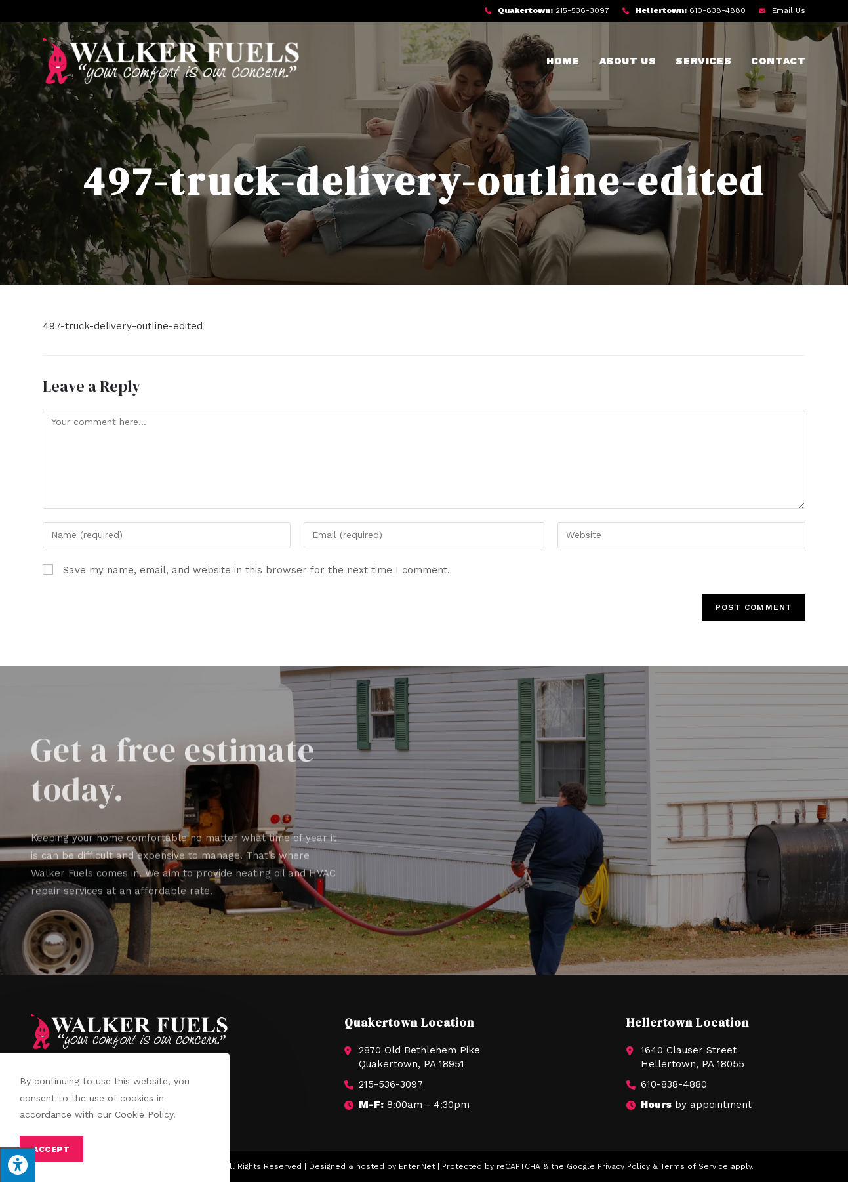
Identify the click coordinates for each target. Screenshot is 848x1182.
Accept (51, 1149)
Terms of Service (694, 1166)
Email (788, 10)
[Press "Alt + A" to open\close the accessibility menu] (17, 1164)
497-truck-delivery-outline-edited (123, 326)
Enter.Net (417, 1166)
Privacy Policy (623, 1166)
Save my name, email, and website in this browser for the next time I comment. (256, 570)
